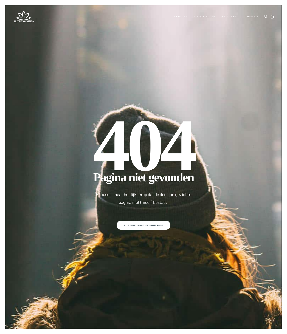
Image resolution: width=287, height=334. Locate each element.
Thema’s (252, 16)
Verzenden (65, 217)
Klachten (64, 229)
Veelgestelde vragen (72, 204)
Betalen (63, 210)
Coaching (230, 16)
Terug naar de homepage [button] (143, 134)
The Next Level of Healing (31, 210)
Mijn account (111, 197)
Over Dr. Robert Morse (28, 197)
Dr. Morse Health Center (29, 204)
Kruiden (181, 16)
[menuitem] (181, 16)
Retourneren (66, 223)
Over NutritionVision (27, 217)
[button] (266, 16)
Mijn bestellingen (114, 204)
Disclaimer (170, 293)
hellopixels (266, 319)
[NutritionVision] (23, 17)
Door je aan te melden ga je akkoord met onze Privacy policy (196, 251)
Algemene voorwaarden (111, 293)
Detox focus (205, 16)
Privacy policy (145, 293)
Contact (63, 197)
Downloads (21, 223)
